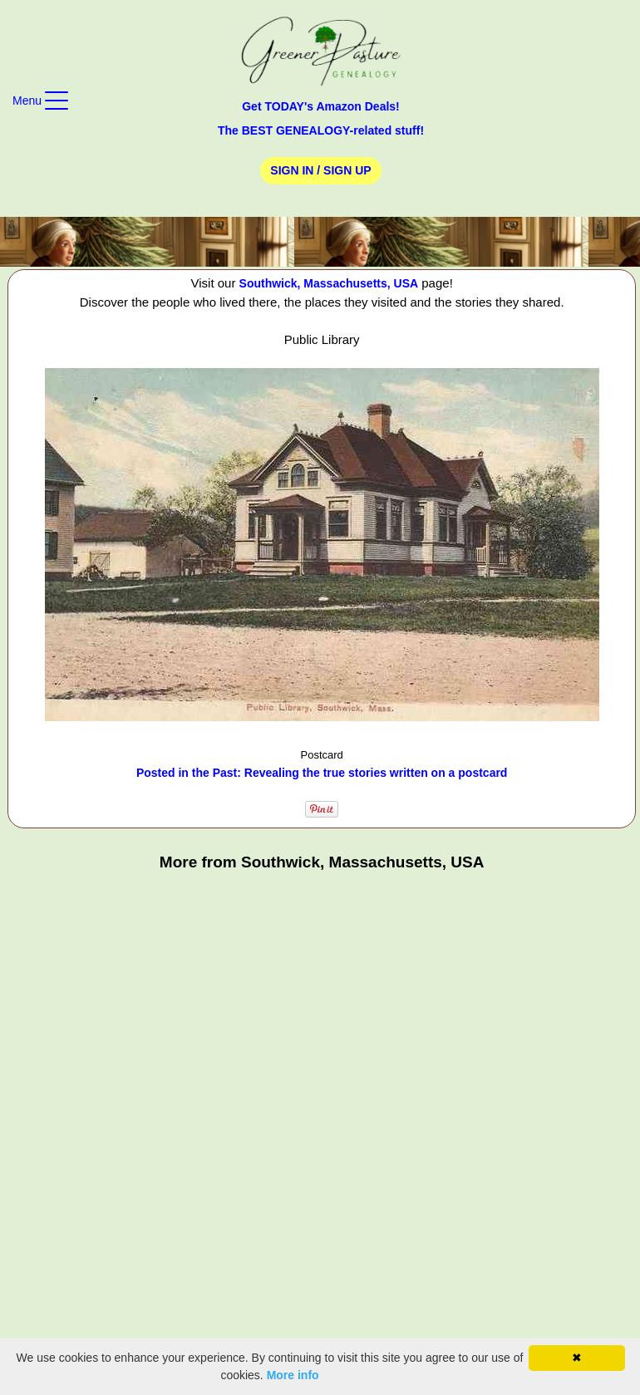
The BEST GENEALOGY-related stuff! (321, 130)
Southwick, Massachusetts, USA (329, 283)
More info (293, 1375)
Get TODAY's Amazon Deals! (321, 106)
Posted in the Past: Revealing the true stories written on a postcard (322, 772)
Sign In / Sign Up (320, 170)
